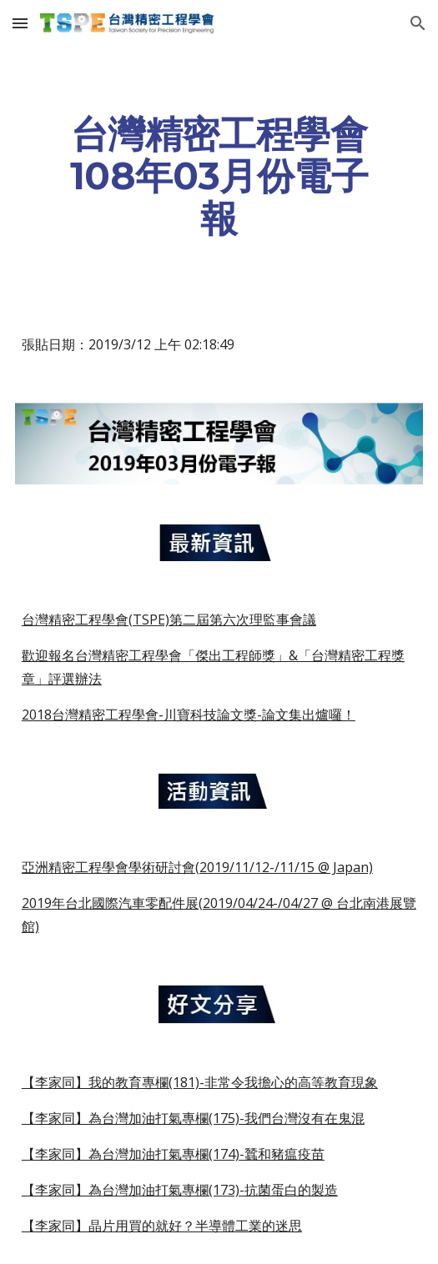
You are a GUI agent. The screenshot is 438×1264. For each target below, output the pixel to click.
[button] (20, 23)
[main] (219, 176)
